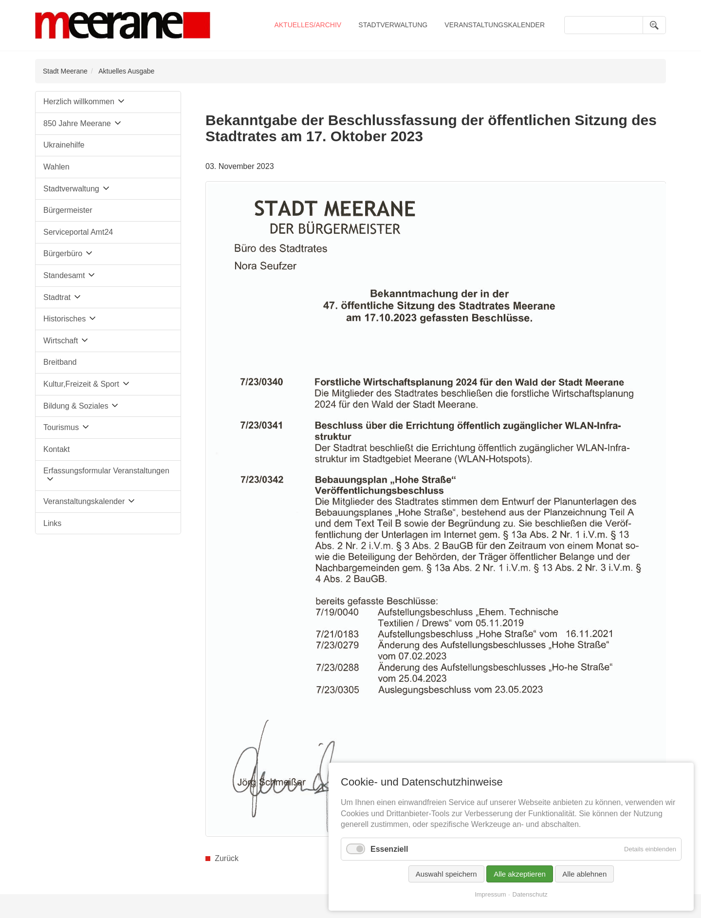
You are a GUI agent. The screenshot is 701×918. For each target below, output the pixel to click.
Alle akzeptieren (520, 874)
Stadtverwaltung (392, 25)
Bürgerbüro (62, 253)
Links (52, 523)
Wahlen (56, 167)
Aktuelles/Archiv (307, 25)
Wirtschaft (60, 341)
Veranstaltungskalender (494, 25)
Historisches (64, 319)
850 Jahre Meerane (77, 123)
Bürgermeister (67, 210)
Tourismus (61, 427)
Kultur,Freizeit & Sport (81, 384)
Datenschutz (530, 894)
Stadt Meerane (65, 71)
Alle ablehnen (584, 874)
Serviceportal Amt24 (78, 232)
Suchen (654, 25)
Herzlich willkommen (78, 101)
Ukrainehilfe (63, 145)
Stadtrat (57, 297)
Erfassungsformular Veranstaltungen (106, 471)
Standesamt (64, 275)
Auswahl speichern (446, 874)
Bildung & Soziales (75, 406)
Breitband (60, 362)
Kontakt (56, 449)
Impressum (490, 894)
